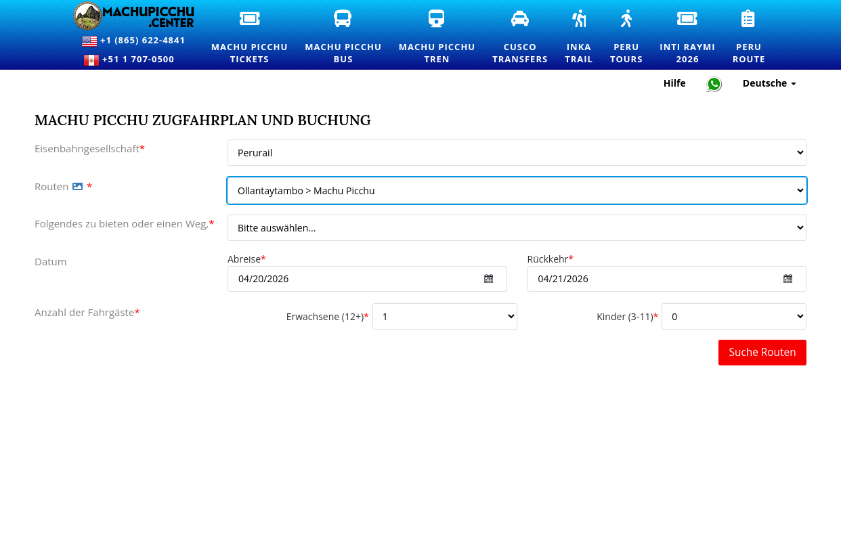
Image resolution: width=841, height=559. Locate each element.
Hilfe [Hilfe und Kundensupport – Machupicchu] (675, 82)
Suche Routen (762, 352)
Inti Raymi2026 (692, 38)
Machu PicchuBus (348, 38)
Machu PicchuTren (442, 38)
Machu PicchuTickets (254, 38)
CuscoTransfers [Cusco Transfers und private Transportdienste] (525, 38)
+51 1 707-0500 (133, 60)
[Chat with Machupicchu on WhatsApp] (714, 83)
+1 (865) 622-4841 (133, 41)
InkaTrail (584, 38)
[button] (77, 186)
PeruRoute (754, 38)
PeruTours (631, 38)
